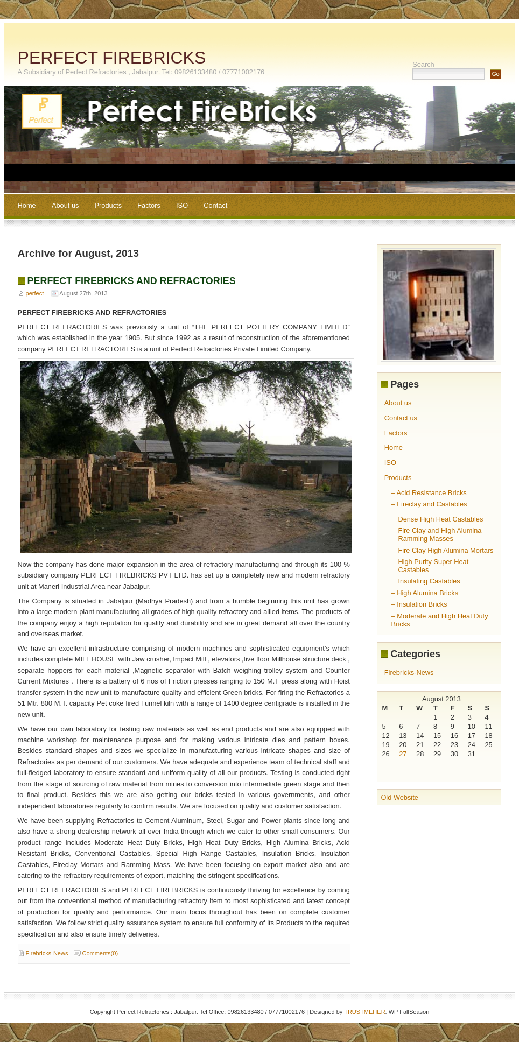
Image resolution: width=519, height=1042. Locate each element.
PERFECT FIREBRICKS (112, 57)
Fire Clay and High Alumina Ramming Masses (439, 534)
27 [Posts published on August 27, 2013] (402, 754)
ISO (182, 205)
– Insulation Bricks (419, 604)
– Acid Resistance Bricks (429, 493)
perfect (35, 293)
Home (27, 205)
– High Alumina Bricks (424, 593)
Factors (148, 205)
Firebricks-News (47, 953)
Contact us (400, 418)
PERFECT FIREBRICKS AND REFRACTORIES (131, 281)
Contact (215, 205)
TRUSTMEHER (364, 1012)
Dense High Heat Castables (440, 519)
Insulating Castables (429, 581)
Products (108, 205)
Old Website (399, 797)
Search (423, 64)
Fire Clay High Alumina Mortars (445, 550)
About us (65, 205)
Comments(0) (100, 953)
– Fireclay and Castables (429, 504)
